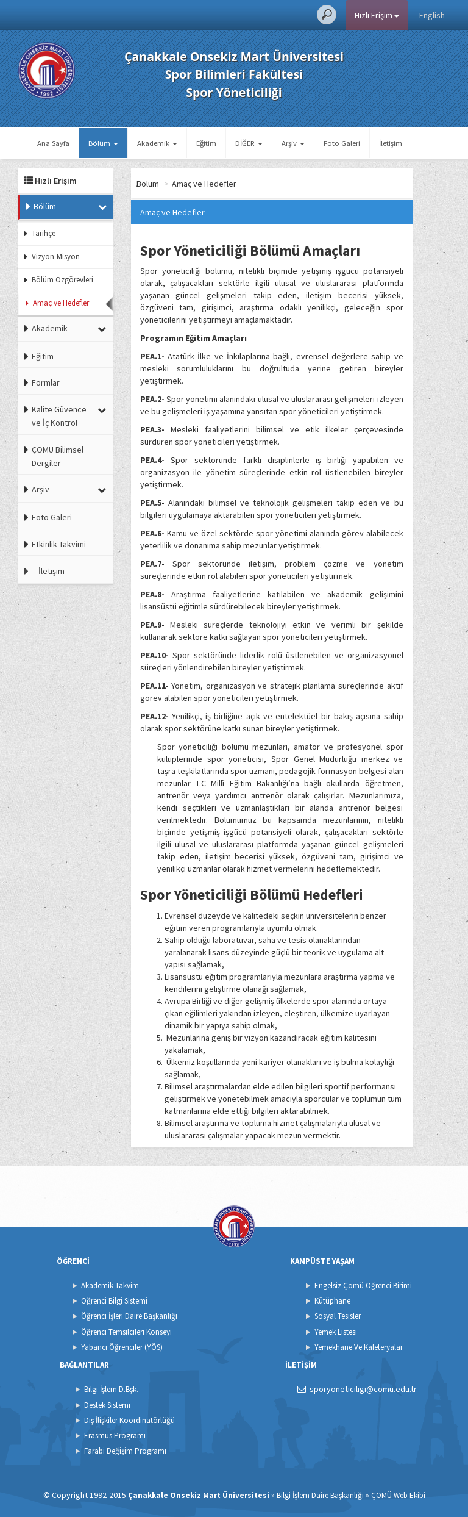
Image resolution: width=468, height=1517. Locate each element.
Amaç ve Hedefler (61, 303)
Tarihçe (43, 233)
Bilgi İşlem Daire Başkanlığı (320, 1495)
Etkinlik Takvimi (59, 544)
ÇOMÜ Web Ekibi (398, 1495)
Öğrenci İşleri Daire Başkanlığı (129, 1316)
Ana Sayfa (53, 143)
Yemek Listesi (335, 1332)
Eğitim (206, 143)
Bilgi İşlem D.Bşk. (111, 1389)
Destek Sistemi (107, 1405)
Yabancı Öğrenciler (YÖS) (122, 1347)
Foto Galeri (342, 143)
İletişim (390, 143)
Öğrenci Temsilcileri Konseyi (126, 1332)
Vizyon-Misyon (56, 256)
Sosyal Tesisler (337, 1316)
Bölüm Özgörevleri (62, 279)
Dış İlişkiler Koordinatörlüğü (129, 1420)
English (432, 15)
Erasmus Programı (115, 1435)
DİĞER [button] (249, 143)
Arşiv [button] (293, 143)
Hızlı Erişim (377, 15)
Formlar (46, 382)
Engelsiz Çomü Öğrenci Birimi (363, 1285)
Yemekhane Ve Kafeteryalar (358, 1347)
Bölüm (45, 206)
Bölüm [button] (103, 143)
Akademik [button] (157, 143)
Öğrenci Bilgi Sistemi (114, 1301)
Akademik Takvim (110, 1285)
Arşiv (40, 489)
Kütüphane (332, 1301)
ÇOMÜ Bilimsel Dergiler (57, 456)
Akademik (50, 328)
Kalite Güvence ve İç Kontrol (59, 416)
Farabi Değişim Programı (125, 1451)
